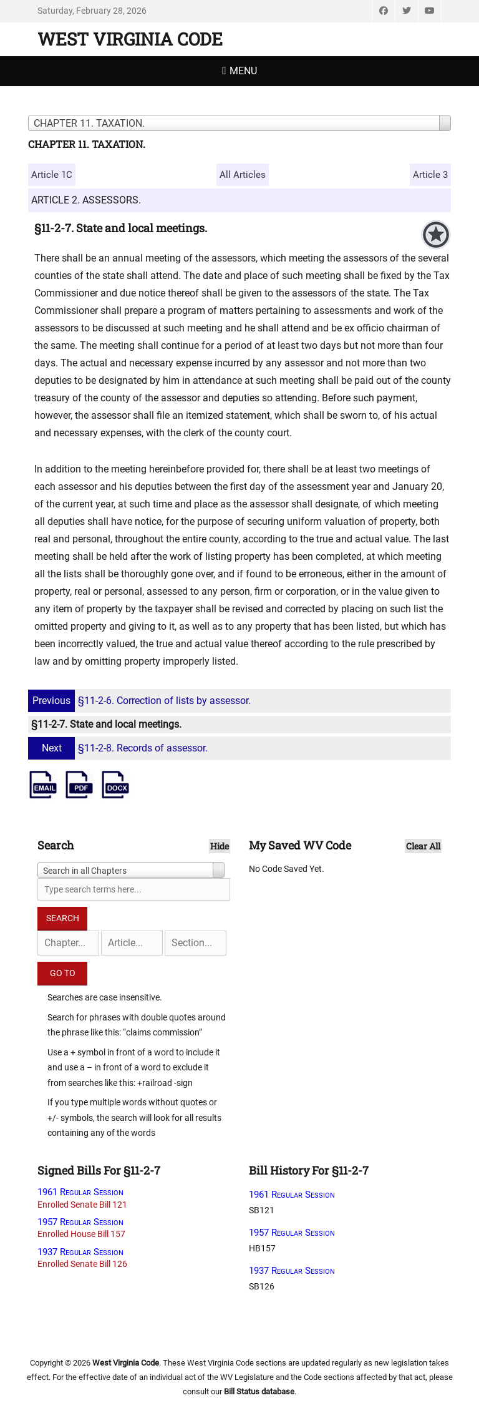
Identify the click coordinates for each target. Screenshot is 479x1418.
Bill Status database (259, 1391)
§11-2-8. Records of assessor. (119, 748)
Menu (243, 71)
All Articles (243, 174)
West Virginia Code (130, 39)
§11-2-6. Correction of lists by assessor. (141, 701)
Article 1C (51, 174)
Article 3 (430, 174)
